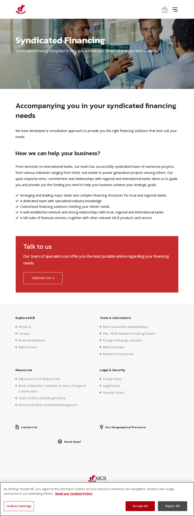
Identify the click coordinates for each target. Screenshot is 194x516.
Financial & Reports (33, 340)
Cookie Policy (113, 379)
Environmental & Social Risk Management (50, 405)
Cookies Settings (18, 506)
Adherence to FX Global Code (41, 379)
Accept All (140, 506)
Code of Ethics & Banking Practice (44, 398)
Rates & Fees (29, 347)
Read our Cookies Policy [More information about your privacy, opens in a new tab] (73, 493)
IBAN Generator (115, 347)
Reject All (172, 506)
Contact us (43, 278)
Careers (24, 333)
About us (25, 326)
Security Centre (114, 392)
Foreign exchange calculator (124, 340)
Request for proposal (119, 353)
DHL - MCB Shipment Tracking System (132, 333)
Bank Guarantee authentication (126, 326)
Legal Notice (112, 385)
